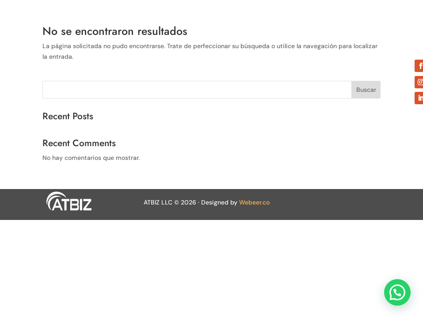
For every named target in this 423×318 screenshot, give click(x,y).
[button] (397, 292)
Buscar (366, 90)
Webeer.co (254, 202)
